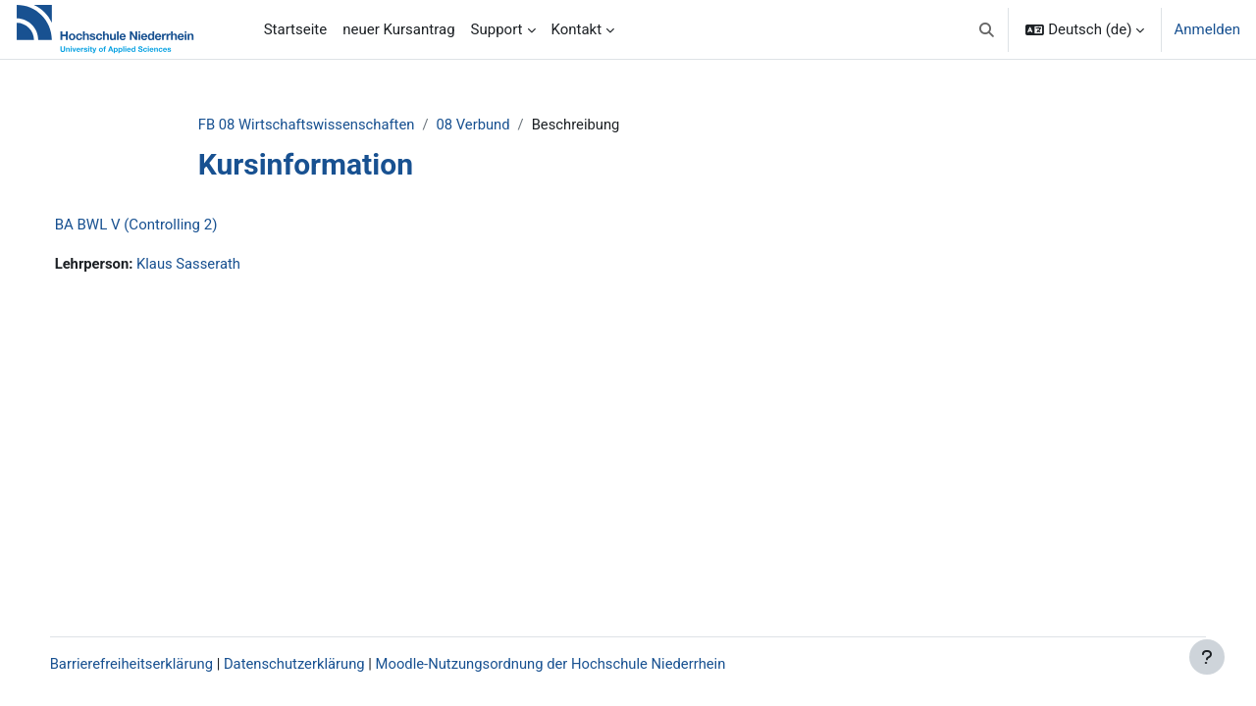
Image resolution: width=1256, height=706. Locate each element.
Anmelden (1207, 29)
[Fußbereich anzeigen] (1207, 657)
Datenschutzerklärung (318, 664)
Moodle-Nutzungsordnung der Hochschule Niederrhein (578, 664)
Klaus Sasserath (211, 265)
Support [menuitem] (497, 29)
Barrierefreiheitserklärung (153, 664)
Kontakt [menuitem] (576, 29)
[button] (986, 29)
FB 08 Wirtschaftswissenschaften (323, 124)
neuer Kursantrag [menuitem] (398, 29)
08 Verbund (491, 124)
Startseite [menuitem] (296, 29)
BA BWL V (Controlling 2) (156, 225)
